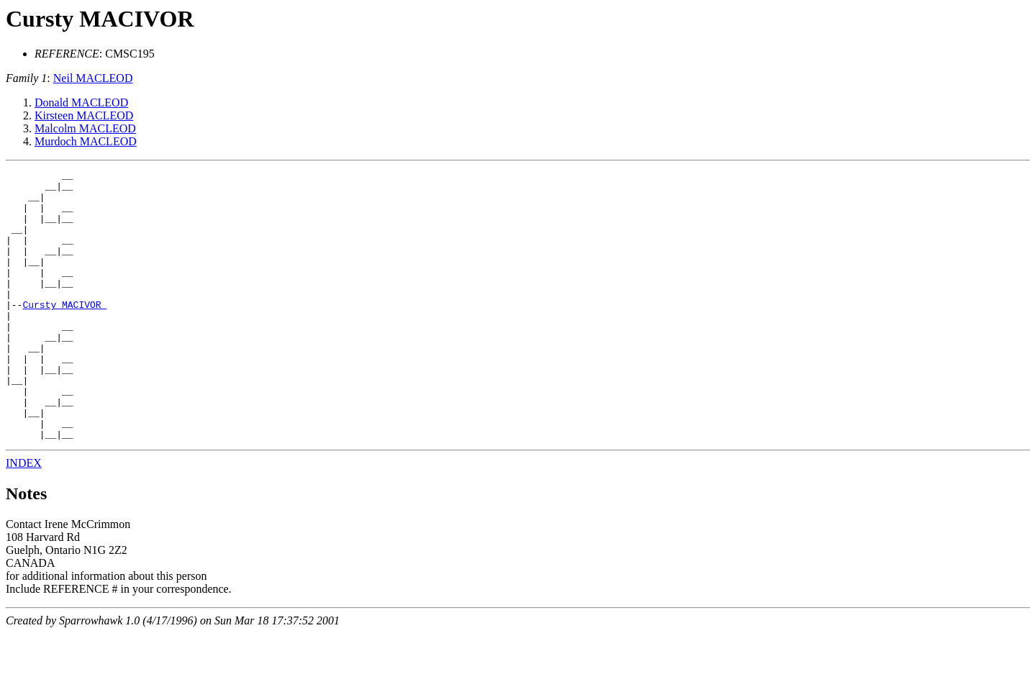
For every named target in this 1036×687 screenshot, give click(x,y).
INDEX (24, 517)
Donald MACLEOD (81, 102)
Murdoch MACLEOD (86, 141)
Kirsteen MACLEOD (84, 115)
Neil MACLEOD (93, 78)
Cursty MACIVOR (100, 19)
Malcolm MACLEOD (85, 128)
